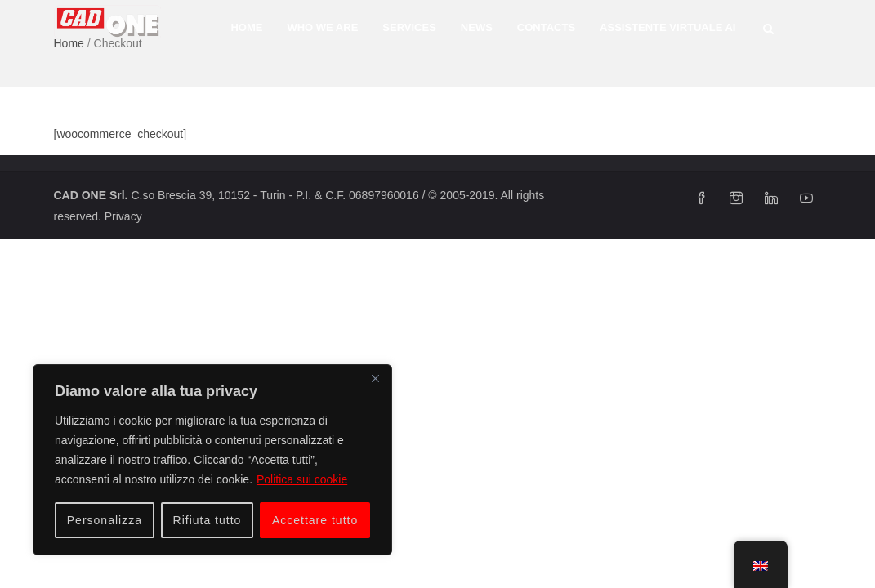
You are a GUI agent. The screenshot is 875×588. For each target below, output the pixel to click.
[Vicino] (375, 378)
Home (246, 27)
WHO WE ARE (322, 27)
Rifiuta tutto (207, 520)
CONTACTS (546, 27)
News (477, 27)
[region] (212, 459)
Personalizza (104, 520)
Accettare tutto (315, 520)
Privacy (123, 216)
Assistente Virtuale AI (667, 27)
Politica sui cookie (302, 479)
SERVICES (409, 27)
